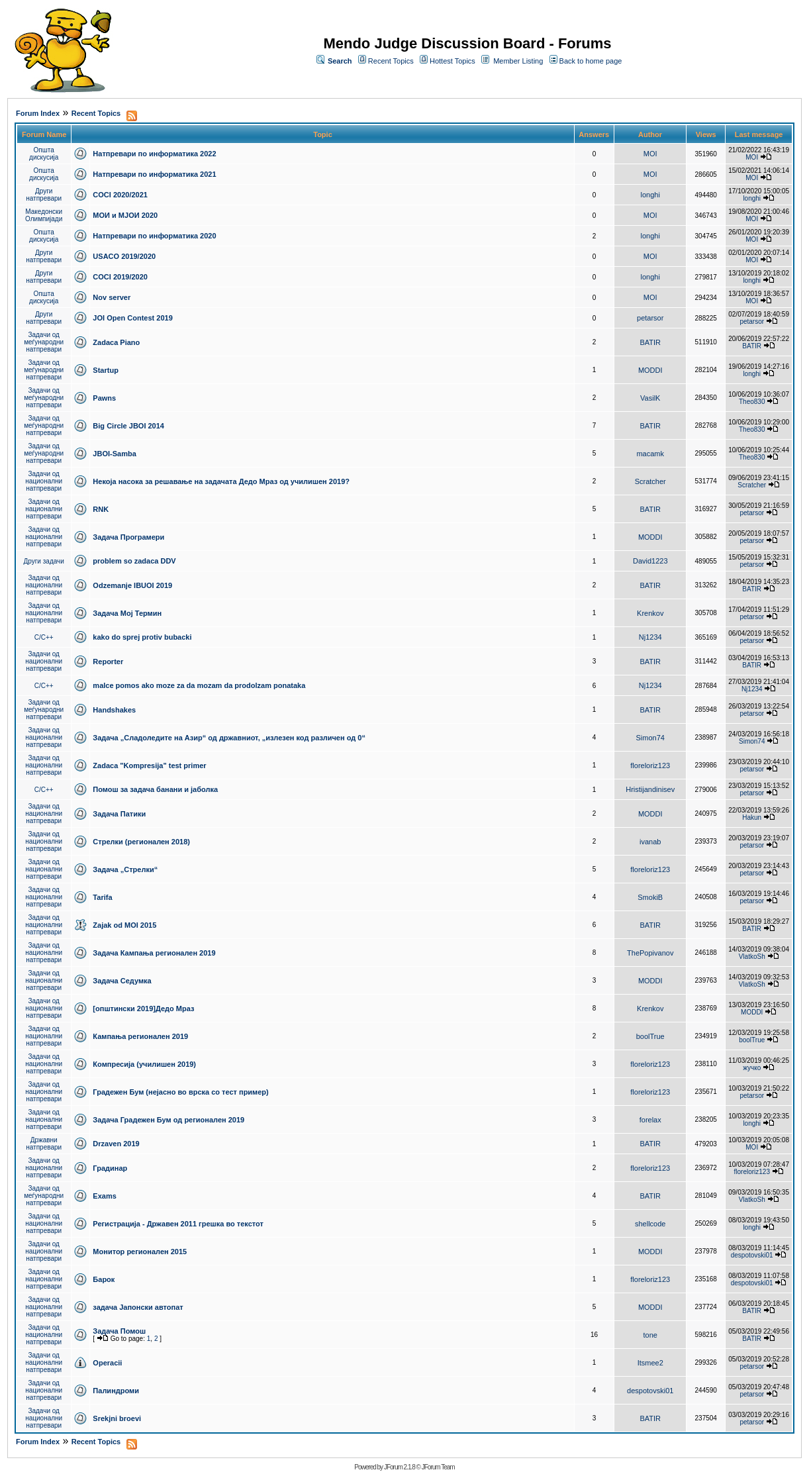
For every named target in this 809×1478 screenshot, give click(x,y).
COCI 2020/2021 (120, 195)
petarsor (650, 318)
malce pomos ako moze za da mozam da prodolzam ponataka (199, 685)
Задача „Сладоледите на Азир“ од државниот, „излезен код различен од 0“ (229, 738)
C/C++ (44, 637)
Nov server (111, 297)
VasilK (650, 398)
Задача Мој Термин (127, 613)
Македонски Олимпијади (43, 215)
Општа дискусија (43, 153)
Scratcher (650, 481)
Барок (104, 1279)
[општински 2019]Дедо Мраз (143, 1008)
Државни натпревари (44, 1143)
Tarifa (102, 897)
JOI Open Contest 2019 (132, 318)
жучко (752, 1067)
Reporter (108, 661)
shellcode (650, 1224)
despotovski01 (752, 1255)
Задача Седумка (122, 981)
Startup (106, 370)
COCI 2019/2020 (120, 277)
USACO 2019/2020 (124, 256)
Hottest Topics (452, 61)
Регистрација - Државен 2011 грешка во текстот (178, 1224)
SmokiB (650, 897)
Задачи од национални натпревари (43, 481)
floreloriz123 (650, 765)
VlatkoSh (752, 956)
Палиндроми (116, 1391)
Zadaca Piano (116, 342)
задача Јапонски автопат (138, 1307)
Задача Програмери (128, 537)
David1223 (650, 561)
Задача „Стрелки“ (125, 869)
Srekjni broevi (117, 1418)
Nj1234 (650, 637)
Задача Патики (119, 814)
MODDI (650, 370)
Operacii (107, 1363)
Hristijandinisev (650, 789)
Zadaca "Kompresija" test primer (149, 765)
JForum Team (438, 1467)
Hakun (751, 817)
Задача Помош (119, 1331)
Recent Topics (391, 61)
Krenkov (650, 613)
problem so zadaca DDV (134, 561)
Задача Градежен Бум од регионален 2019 (168, 1120)
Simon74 (650, 738)
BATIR (650, 342)
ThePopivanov (650, 953)
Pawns (104, 398)
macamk (650, 454)
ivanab (650, 842)
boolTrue (650, 1036)
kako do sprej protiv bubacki (142, 637)
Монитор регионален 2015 (140, 1252)
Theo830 (752, 401)
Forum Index (38, 113)
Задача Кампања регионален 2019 (154, 953)
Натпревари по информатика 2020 (154, 236)
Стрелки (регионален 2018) (141, 842)
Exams (104, 1196)
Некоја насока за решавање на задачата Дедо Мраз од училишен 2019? (221, 481)
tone (650, 1335)
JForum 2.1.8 (399, 1467)
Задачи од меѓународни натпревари (44, 342)
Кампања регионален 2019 (140, 1036)
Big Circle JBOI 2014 (128, 426)
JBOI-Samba (114, 454)
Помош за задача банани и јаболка (155, 789)
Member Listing (518, 61)
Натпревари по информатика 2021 (154, 174)
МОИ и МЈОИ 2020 (125, 215)
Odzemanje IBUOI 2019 (132, 585)
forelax (650, 1120)
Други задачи (44, 561)
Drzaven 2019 (116, 1144)
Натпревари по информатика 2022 (154, 154)
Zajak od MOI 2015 (124, 925)
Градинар (110, 1168)
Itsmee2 (650, 1363)
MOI (650, 154)
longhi (650, 195)
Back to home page (590, 61)
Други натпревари (44, 194)
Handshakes (114, 710)
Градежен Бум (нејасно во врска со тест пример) (180, 1092)
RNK (101, 509)
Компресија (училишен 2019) (144, 1064)
